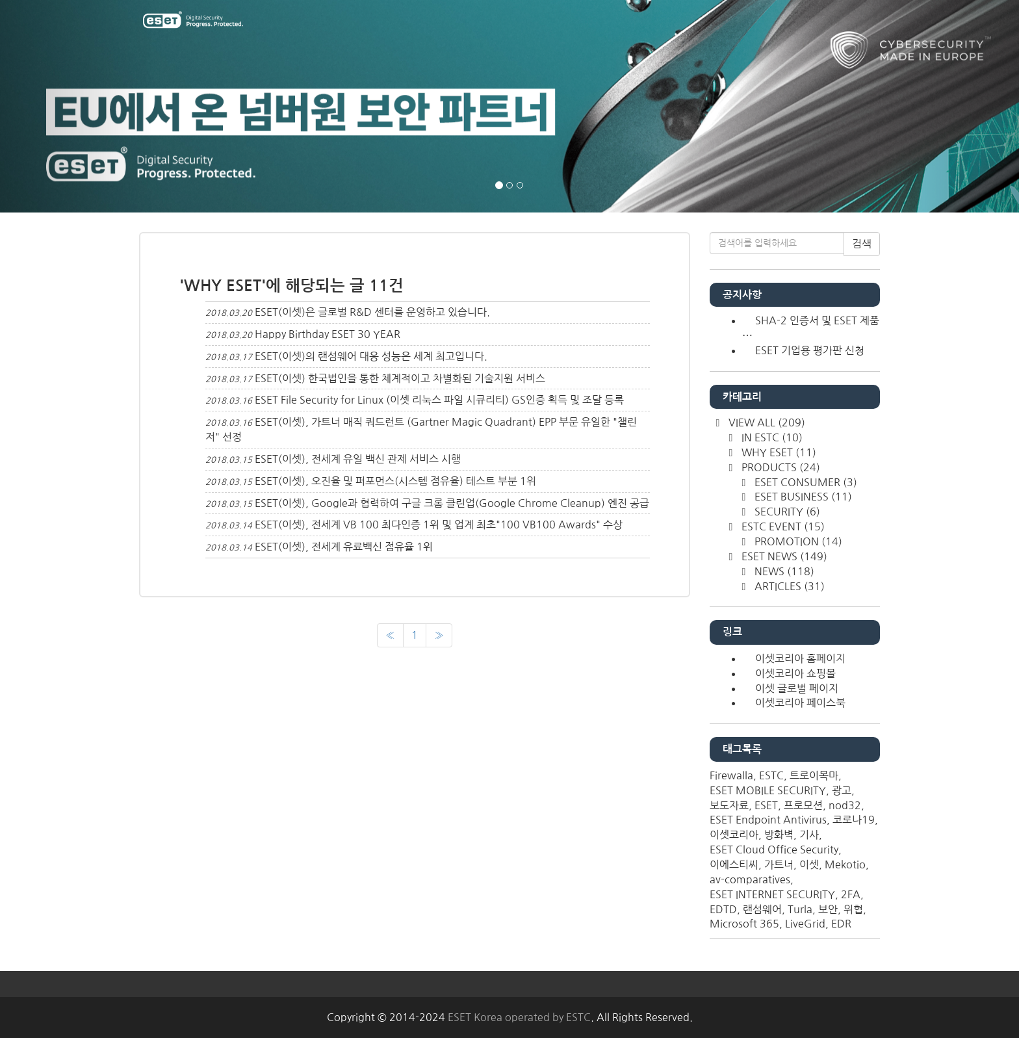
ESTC (771, 775)
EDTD (723, 909)
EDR (841, 923)
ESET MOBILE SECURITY (768, 790)
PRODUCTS (779, 467)
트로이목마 (814, 775)
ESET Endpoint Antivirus (768, 819)
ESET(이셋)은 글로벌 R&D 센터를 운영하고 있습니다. (372, 312)
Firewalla (731, 775)
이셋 (809, 864)
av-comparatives (750, 879)
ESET (766, 805)
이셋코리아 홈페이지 (800, 658)
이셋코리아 (734, 834)
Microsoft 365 (744, 923)
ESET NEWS (783, 556)
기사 (809, 834)
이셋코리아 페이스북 (800, 702)
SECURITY (786, 511)
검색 (861, 244)
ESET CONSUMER (804, 482)
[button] (76, 106)
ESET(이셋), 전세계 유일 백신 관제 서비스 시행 (358, 459)
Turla (800, 909)
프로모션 (803, 805)
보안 (828, 909)
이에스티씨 (734, 864)
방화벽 (778, 834)
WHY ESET (777, 452)
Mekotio (845, 864)
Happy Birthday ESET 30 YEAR (327, 334)
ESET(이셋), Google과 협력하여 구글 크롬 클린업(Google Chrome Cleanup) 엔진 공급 (452, 503)
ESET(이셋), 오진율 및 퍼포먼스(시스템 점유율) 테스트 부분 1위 (395, 481)
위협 (853, 909)
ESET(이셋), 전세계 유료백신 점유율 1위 (344, 546)
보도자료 (729, 805)
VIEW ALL (765, 422)
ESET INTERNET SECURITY (772, 894)
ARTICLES (788, 586)
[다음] (439, 635)
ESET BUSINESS (802, 496)
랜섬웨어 (762, 909)
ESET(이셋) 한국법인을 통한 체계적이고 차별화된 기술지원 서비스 (400, 378)
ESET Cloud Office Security (774, 849)
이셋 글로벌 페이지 (796, 688)
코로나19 (853, 819)
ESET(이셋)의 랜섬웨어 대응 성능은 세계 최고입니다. (371, 356)
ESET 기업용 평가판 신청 (809, 350)
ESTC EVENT (782, 526)
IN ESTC (771, 437)
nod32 (845, 805)
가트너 (778, 864)
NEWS (783, 571)
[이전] (390, 635)
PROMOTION (797, 541)
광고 (841, 790)
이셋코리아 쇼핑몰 (795, 673)
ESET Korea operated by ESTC (519, 1017)
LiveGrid (805, 923)
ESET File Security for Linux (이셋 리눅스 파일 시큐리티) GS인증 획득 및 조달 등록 (439, 400)
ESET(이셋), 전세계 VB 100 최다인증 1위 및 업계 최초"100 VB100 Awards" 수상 (439, 524)
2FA (850, 894)
